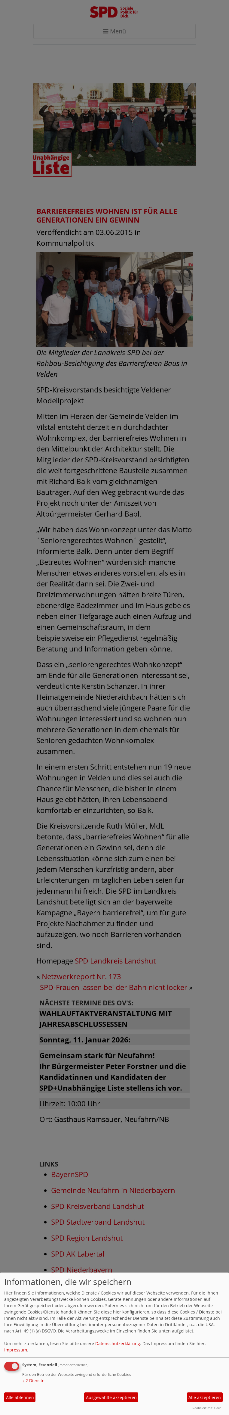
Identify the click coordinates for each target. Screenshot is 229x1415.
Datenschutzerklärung (117, 1343)
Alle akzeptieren (204, 1397)
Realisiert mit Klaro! (207, 1408)
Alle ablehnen (20, 1397)
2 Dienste (33, 1380)
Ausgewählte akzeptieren (111, 1397)
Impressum (15, 1350)
